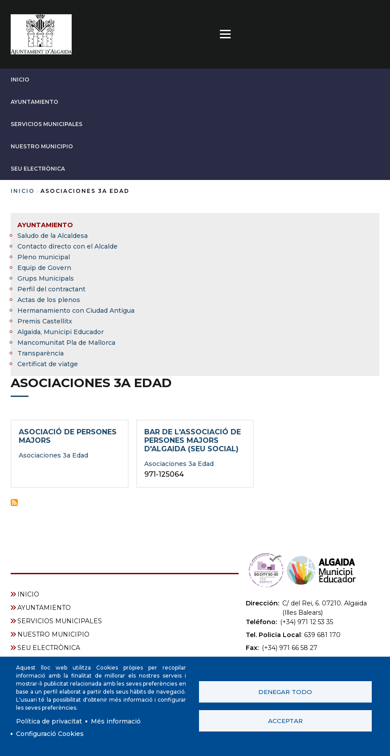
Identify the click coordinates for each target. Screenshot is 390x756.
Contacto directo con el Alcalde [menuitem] (67, 246)
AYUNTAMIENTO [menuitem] (45, 225)
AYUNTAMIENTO (34, 101)
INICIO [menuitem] (28, 594)
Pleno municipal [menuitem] (43, 257)
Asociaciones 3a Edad (53, 455)
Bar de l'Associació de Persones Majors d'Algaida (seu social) (192, 440)
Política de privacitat (49, 721)
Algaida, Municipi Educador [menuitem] (60, 332)
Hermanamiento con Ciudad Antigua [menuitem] (75, 310)
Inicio (23, 191)
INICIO (20, 79)
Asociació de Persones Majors (68, 436)
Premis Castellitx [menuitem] (44, 321)
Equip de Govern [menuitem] (44, 268)
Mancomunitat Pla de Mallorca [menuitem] (66, 343)
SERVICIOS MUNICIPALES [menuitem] (59, 621)
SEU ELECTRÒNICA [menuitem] (48, 648)
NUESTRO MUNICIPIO (42, 146)
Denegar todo (285, 691)
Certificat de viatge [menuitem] (47, 364)
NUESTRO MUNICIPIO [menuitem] (53, 634)
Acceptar (285, 720)
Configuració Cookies (50, 734)
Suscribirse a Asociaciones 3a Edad (14, 502)
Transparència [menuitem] (40, 353)
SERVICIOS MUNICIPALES (46, 124)
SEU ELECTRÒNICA (38, 168)
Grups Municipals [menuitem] (45, 278)
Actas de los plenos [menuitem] (48, 300)
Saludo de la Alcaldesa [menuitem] (52, 236)
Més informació (116, 721)
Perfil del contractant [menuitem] (51, 289)
